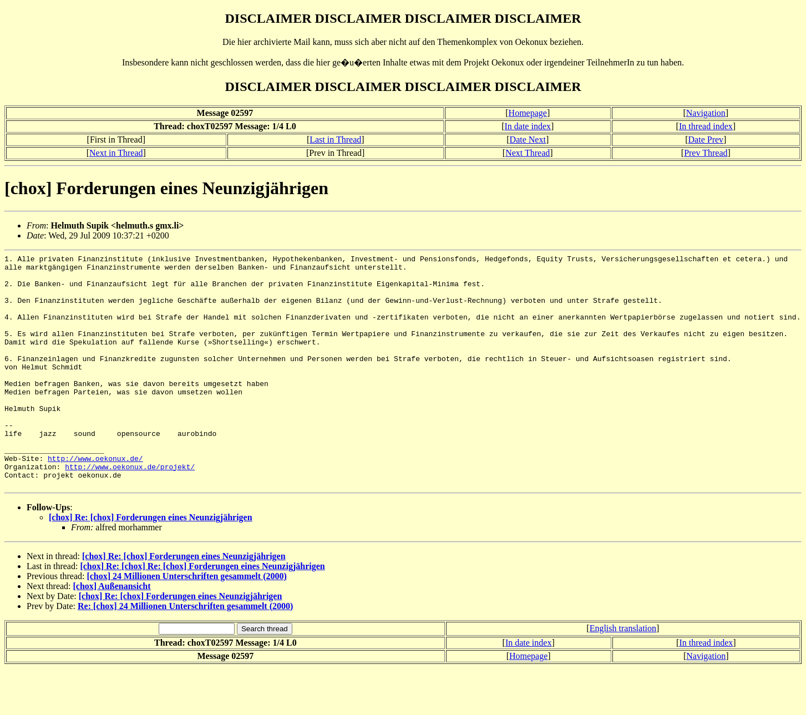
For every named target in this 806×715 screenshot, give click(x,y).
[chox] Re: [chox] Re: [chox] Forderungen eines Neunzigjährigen (202, 612)
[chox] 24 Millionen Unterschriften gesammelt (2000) (186, 622)
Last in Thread (335, 139)
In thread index (706, 126)
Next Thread (527, 153)
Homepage (528, 113)
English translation (623, 674)
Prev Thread (705, 153)
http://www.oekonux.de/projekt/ (130, 510)
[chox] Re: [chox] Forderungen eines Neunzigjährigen (150, 564)
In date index (527, 126)
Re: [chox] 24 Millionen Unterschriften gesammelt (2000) (185, 652)
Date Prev (706, 139)
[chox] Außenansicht (112, 632)
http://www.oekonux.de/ (95, 500)
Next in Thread (116, 153)
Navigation (706, 113)
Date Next (528, 139)
